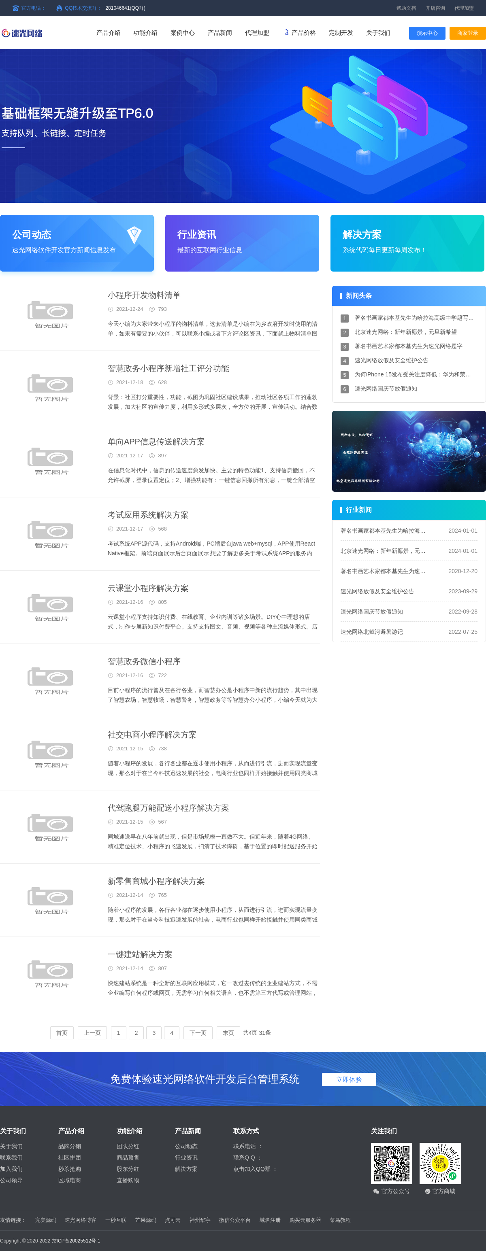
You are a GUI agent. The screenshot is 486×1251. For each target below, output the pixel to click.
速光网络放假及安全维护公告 (391, 360)
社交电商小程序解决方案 (152, 734)
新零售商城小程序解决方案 (156, 881)
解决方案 (186, 1169)
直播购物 (128, 1180)
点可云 (173, 1220)
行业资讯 (186, 1157)
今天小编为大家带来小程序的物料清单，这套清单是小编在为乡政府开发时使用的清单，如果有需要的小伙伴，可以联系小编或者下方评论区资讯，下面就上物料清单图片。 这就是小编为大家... (213, 333)
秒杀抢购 (69, 1169)
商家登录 (467, 33)
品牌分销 (69, 1146)
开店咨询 (435, 8)
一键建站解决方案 (140, 954)
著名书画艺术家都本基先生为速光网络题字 (409, 346)
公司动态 (186, 1146)
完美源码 (45, 1220)
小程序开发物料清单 (144, 295)
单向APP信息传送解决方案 (156, 441)
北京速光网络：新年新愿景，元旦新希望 (406, 332)
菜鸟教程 (340, 1220)
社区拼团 (69, 1157)
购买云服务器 (305, 1220)
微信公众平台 (235, 1220)
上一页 (92, 1033)
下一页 (198, 1033)
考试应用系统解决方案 (148, 514)
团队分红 (128, 1146)
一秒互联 (115, 1220)
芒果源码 (145, 1220)
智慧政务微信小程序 (144, 661)
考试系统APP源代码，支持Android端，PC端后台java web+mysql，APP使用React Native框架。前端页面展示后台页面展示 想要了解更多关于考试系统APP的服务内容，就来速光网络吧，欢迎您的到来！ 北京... (211, 553)
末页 (228, 1033)
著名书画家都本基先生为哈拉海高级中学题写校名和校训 (411, 530)
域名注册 (270, 1220)
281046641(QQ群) (125, 8)
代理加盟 (464, 8)
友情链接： (13, 1220)
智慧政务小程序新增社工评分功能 (168, 368)
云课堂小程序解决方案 (148, 588)
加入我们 (11, 1169)
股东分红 (128, 1169)
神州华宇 (200, 1220)
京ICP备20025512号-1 (76, 1241)
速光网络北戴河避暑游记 (372, 632)
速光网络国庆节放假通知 (386, 388)
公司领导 (11, 1180)
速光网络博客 (80, 1220)
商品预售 (128, 1157)
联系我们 (11, 1157)
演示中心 (427, 33)
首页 (62, 1033)
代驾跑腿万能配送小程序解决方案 (168, 807)
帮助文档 (406, 8)
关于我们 (11, 1146)
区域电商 (69, 1180)
